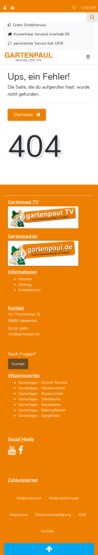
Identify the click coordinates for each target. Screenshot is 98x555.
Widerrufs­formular (64, 498)
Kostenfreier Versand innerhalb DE (42, 34)
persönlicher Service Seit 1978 (38, 43)
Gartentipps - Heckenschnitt (41, 388)
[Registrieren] (13, 8)
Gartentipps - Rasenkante (39, 404)
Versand (25, 279)
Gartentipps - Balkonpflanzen (42, 410)
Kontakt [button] (18, 364)
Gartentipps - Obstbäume (39, 399)
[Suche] (92, 17)
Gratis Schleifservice (29, 25)
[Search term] (43, 17)
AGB (82, 514)
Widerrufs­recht (28, 498)
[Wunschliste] (74, 8)
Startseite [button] (26, 114)
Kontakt (47, 531)
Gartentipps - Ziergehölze (39, 415)
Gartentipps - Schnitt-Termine (42, 382)
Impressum (19, 514)
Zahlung (24, 284)
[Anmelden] (5, 8)
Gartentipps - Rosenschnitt (40, 393)
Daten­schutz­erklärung (53, 514)
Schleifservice (29, 290)
